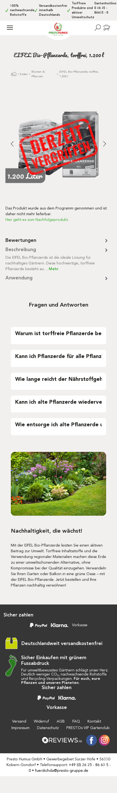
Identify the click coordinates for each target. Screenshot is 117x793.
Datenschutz (48, 728)
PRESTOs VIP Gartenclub (88, 728)
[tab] (57, 259)
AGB (61, 721)
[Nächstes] (105, 144)
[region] (58, 148)
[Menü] (9, 27)
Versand (19, 721)
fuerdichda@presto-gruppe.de (61, 770)
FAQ (76, 721)
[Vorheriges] (12, 144)
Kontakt (94, 721)
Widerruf (41, 721)
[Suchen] (97, 27)
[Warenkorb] (107, 28)
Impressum (20, 728)
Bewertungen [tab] (57, 240)
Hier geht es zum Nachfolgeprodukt (36, 219)
